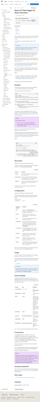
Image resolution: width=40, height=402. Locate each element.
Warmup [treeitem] (5, 95)
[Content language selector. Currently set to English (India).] (4, 395)
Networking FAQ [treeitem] (5, 104)
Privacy (23, 397)
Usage (16, 32)
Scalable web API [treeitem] (6, 18)
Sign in (38, 1)
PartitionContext (24, 289)
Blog (14, 397)
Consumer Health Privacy (30, 397)
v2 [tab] (15, 73)
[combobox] (6, 10)
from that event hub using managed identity (23, 362)
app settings (34, 224)
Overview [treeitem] (6, 73)
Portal (28, 4)
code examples (18, 329)
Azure (18, 7)
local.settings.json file (20, 249)
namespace (17, 340)
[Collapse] (10, 8)
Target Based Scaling (18, 60)
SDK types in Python (27, 271)
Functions (21, 7)
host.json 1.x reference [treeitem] (6, 101)
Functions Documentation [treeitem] (6, 12)
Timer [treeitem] (5, 91)
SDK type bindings (23, 130)
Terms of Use (3, 398)
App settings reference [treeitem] (6, 48)
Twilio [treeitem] (4, 93)
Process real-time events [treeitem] (8, 28)
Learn (15, 7)
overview (16, 42)
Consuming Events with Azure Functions (26, 256)
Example (16, 27)
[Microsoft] (2, 1)
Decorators (17, 29)
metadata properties (32, 278)
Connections (23, 183)
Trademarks (8, 398)
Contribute (18, 397)
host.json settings (24, 370)
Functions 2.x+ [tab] (17, 200)
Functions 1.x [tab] (24, 200)
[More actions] (38, 8)
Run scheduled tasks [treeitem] (7, 27)
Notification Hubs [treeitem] (6, 81)
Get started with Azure (34, 4)
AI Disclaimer (3, 397)
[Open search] (35, 1)
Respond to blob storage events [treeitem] (8, 20)
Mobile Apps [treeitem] (6, 79)
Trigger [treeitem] (6, 74)
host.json (17, 368)
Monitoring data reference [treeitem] (7, 102)
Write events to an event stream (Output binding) (25, 377)
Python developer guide (29, 78)
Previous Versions (9, 397)
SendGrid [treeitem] (5, 85)
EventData (20, 282)
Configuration (17, 30)
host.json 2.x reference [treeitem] (6, 99)
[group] (27, 102)
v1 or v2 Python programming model (25, 136)
